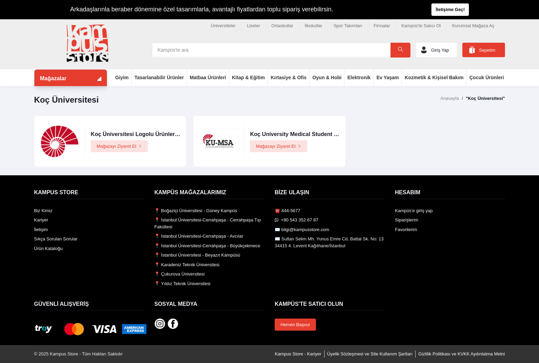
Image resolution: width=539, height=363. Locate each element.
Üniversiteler (223, 25)
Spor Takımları (347, 25)
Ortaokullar (283, 25)
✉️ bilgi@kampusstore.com (302, 229)
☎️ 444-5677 (287, 210)
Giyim (122, 77)
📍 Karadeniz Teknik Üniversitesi (186, 264)
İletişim (41, 229)
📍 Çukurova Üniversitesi (179, 274)
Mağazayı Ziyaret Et (119, 146)
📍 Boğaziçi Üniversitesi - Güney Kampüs (195, 210)
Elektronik (359, 77)
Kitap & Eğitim (248, 77)
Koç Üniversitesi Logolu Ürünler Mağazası (146, 134)
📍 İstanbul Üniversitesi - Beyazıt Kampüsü (197, 255)
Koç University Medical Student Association (307, 134)
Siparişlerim (406, 219)
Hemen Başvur (295, 324)
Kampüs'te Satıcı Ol (421, 25)
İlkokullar (313, 25)
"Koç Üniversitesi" (485, 98)
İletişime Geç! (450, 9)
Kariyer (41, 219)
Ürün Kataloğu (48, 248)
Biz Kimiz (43, 210)
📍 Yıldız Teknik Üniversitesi (182, 283)
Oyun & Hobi (327, 77)
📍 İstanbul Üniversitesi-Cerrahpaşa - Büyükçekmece (207, 245)
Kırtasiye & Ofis (288, 77)
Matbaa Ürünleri (208, 77)
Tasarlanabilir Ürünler (159, 77)
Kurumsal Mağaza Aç (473, 25)
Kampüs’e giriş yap (414, 210)
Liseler (253, 25)
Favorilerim (406, 229)
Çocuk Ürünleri (486, 77)
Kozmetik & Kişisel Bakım (434, 77)
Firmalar (382, 25)
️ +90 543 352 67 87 (296, 219)
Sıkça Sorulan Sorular (55, 238)
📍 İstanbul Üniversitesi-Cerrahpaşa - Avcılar (198, 236)
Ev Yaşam (387, 77)
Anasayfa (449, 98)
